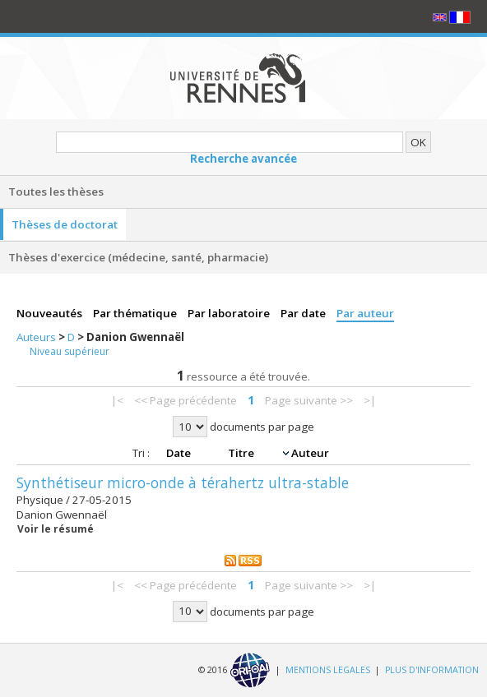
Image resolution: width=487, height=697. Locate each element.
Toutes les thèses (56, 191)
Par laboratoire (230, 313)
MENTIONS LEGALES (327, 669)
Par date (304, 313)
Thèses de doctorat (65, 224)
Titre (242, 452)
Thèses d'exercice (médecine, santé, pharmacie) (138, 257)
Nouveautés (50, 313)
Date (179, 452)
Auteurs (37, 337)
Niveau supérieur (69, 351)
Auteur (310, 452)
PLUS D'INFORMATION (432, 669)
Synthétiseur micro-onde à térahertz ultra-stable (182, 482)
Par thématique (136, 313)
